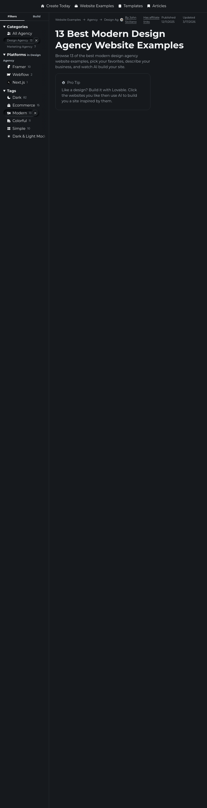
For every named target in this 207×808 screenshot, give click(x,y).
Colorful (19, 121)
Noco (160, 425)
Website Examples (94, 6)
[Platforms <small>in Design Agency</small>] (24, 57)
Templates (130, 6)
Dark (17, 97)
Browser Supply (69, 187)
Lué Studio (115, 187)
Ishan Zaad (115, 542)
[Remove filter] (36, 40)
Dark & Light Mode (28, 136)
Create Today (55, 6)
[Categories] (24, 27)
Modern (19, 113)
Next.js (17, 82)
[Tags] (24, 91)
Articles (156, 6)
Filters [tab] (12, 16)
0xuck (160, 542)
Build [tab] (36, 16)
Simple (18, 128)
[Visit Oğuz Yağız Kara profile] (121, 187)
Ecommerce (23, 105)
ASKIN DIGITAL (69, 655)
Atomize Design (119, 308)
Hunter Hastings (170, 187)
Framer (19, 67)
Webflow (19, 74)
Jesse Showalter (119, 425)
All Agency (19, 33)
